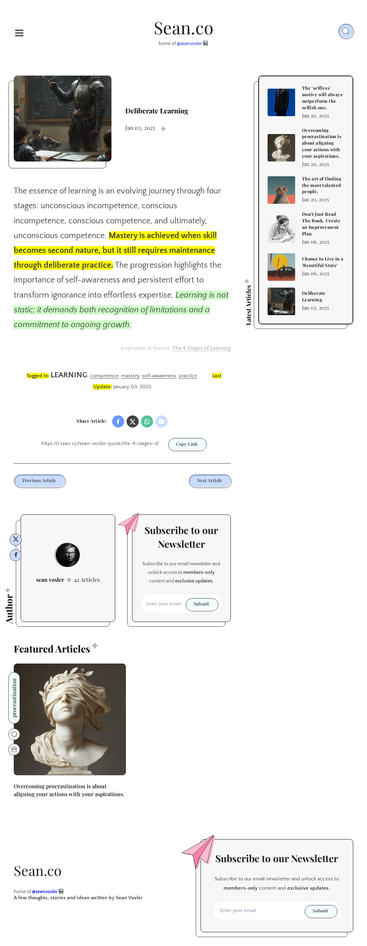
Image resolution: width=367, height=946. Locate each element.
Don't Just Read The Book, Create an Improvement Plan (321, 223)
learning (69, 375)
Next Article (209, 480)
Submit (201, 603)
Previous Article (39, 480)
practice (188, 376)
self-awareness (159, 376)
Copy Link (186, 444)
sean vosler (50, 579)
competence (104, 376)
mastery (130, 376)
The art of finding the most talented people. (321, 185)
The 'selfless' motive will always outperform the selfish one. (322, 97)
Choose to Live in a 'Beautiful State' (323, 262)
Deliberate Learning (314, 296)
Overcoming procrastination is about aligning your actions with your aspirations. (321, 143)
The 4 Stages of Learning (201, 348)
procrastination (14, 697)
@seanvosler (189, 43)
